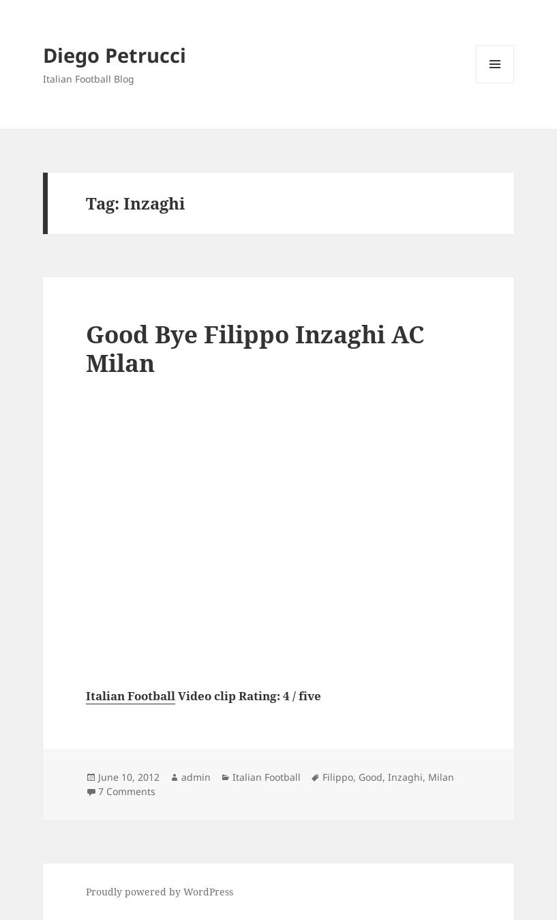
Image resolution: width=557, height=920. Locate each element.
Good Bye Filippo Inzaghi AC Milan (255, 348)
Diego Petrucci (114, 55)
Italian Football (130, 696)
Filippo (337, 777)
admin (196, 777)
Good (370, 777)
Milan (441, 777)
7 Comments (126, 791)
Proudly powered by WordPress (159, 891)
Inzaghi (405, 777)
